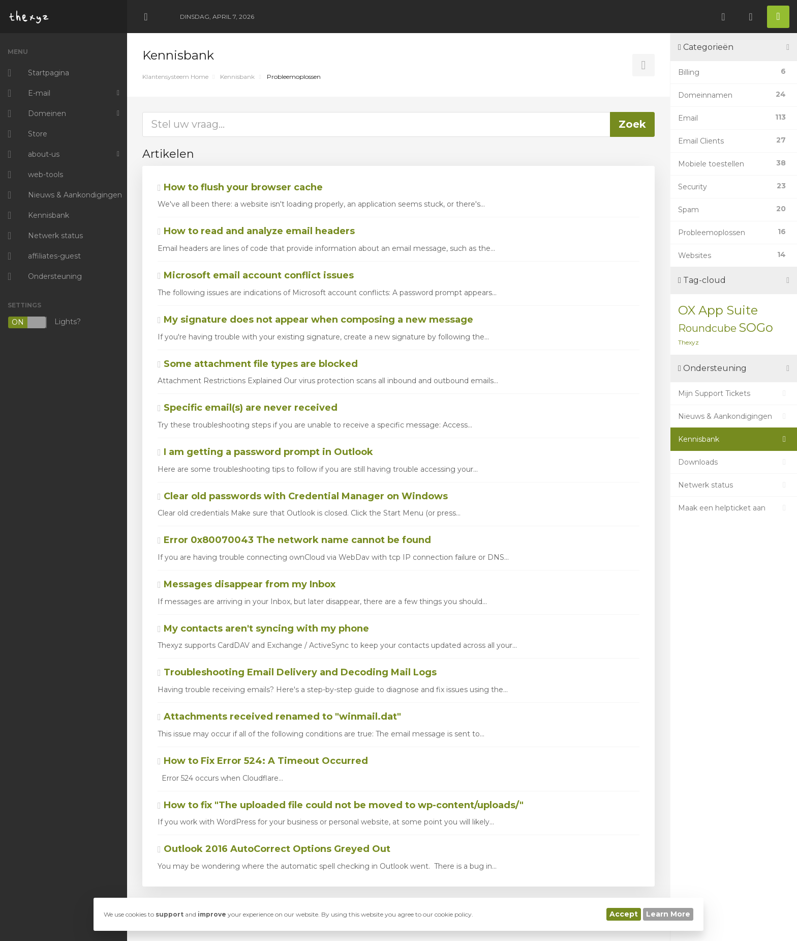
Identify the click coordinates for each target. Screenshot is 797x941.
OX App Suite (718, 310)
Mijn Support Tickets (733, 393)
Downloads (733, 462)
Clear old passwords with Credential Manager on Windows (303, 496)
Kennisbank (237, 76)
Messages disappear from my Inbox (246, 584)
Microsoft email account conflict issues (256, 275)
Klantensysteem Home (175, 76)
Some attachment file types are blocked (258, 363)
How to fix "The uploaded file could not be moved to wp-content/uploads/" (341, 805)
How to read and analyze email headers (256, 231)
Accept (623, 914)
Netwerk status (733, 485)
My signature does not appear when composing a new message (315, 319)
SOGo (756, 327)
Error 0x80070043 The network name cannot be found (294, 540)
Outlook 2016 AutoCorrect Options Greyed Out (274, 848)
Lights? (44, 322)
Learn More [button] (668, 914)
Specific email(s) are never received (248, 407)
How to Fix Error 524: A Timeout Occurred (263, 760)
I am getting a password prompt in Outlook (265, 452)
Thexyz (688, 342)
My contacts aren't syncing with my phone (263, 628)
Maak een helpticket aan (733, 508)
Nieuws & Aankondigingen (733, 416)
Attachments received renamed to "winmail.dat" (279, 716)
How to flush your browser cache (240, 187)
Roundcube (707, 328)
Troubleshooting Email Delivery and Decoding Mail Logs (297, 672)
